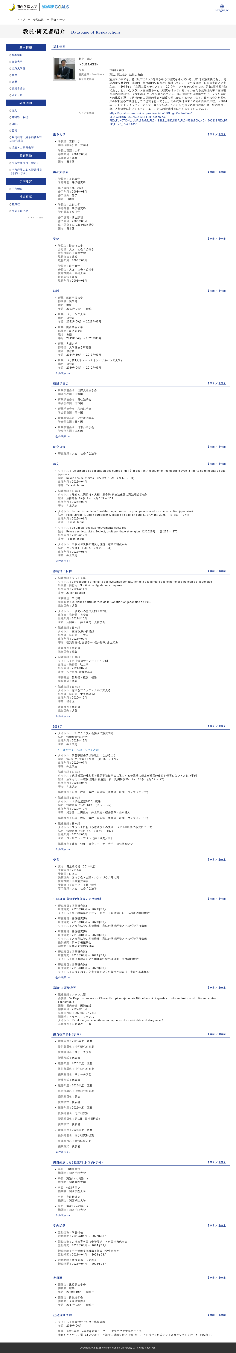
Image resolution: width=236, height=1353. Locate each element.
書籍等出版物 (20, 117)
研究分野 (17, 95)
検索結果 (38, 19)
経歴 (14, 81)
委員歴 (16, 204)
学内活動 (17, 188)
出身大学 (17, 61)
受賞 (14, 130)
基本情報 (17, 54)
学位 (14, 74)
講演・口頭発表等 (23, 147)
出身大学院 (18, 68)
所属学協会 (18, 88)
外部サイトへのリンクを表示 (78, 749)
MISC (15, 123)
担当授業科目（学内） (25, 162)
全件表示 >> (62, 373)
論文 (14, 110)
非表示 (222, 134)
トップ (21, 19)
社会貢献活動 (20, 210)
